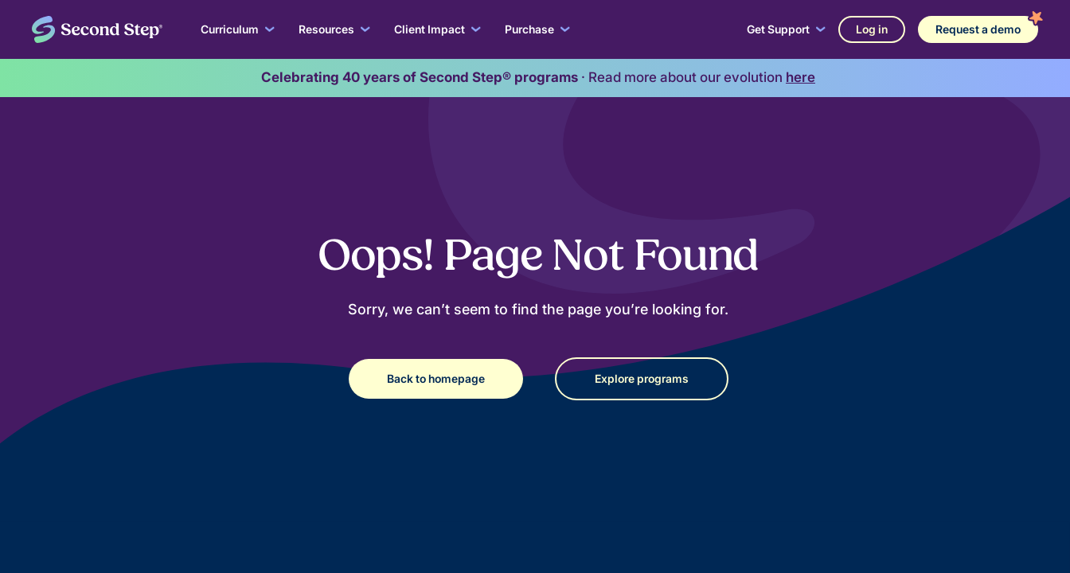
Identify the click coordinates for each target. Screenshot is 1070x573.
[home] (97, 30)
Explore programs (642, 378)
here (800, 77)
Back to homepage (436, 378)
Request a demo (978, 29)
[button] (238, 29)
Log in (872, 29)
